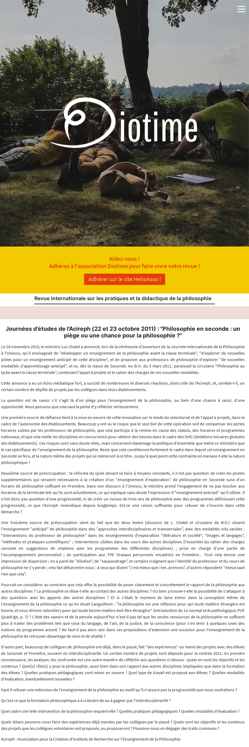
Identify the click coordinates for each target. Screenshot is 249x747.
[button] (241, 8)
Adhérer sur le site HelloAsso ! (124, 279)
